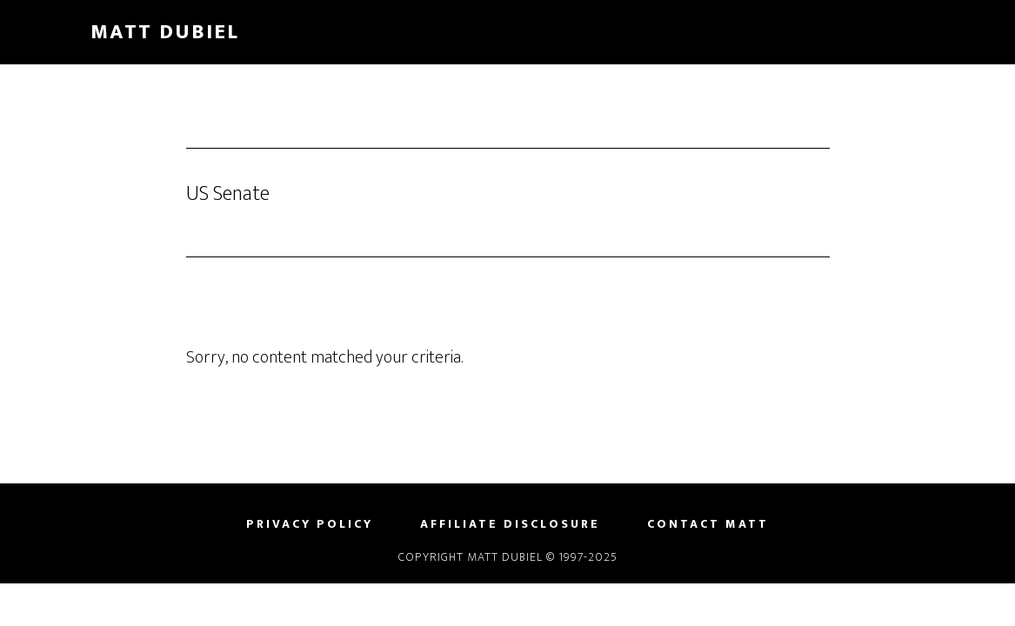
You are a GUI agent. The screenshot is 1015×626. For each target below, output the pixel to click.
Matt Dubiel (164, 32)
